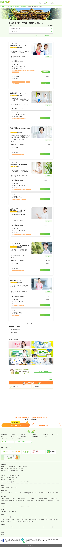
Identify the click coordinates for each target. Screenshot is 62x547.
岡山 (7, 477)
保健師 (11, 487)
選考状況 (23, 434)
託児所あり (41, 526)
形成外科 (18, 519)
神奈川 (8, 470)
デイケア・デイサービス (21, 500)
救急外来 (15, 492)
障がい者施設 (41, 500)
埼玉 (11, 470)
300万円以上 (3, 506)
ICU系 (19, 492)
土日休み (15, 526)
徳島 (5, 479)
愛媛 (10, 479)
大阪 (5, 475)
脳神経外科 (8, 519)
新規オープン (3, 526)
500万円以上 (15, 506)
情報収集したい (38, 386)
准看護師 (7, 487)
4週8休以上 (9, 526)
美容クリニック (35, 498)
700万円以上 (28, 506)
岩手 (15, 466)
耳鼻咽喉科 (34, 519)
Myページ (13, 434)
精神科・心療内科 (49, 519)
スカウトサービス (14, 436)
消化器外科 (3, 519)
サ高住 (36, 500)
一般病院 (3, 498)
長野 (22, 468)
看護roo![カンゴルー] (3, 6)
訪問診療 (49, 492)
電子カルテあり (56, 526)
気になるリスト (55, 434)
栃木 (19, 470)
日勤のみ (9, 511)
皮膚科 (39, 519)
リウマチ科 (7, 521)
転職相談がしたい (16, 386)
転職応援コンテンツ (25, 436)
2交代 (2, 511)
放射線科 (56, 519)
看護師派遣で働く (35, 436)
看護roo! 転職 (12, 6)
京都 (7, 475)
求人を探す (33, 434)
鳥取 (10, 477)
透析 (22, 492)
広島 (5, 477)
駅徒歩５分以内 (21, 526)
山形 (23, 466)
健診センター (47, 500)
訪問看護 (26, 492)
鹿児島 (24, 481)
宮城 (17, 466)
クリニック (29, 498)
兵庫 (10, 475)
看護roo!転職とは (4, 434)
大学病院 (7, 498)
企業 (58, 500)
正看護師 (3, 487)
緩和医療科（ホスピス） (31, 521)
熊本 (16, 481)
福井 (17, 468)
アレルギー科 (23, 521)
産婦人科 (26, 519)
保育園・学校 (43, 492)
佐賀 (10, 481)
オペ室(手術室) (10, 492)
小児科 (22, 519)
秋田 (20, 466)
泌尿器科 (43, 519)
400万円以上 (9, 506)
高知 (13, 479)
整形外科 (14, 519)
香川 (7, 479)
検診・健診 (37, 492)
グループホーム (30, 500)
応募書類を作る (45, 434)
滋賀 (13, 475)
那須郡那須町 (23, 6)
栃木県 (17, 6)
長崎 (13, 481)
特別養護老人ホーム (53, 498)
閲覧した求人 (3, 436)
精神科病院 (23, 498)
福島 (26, 466)
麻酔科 (2, 521)
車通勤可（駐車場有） (29, 526)
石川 (14, 468)
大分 (18, 481)
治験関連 (57, 492)
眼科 (30, 519)
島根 (13, 477)
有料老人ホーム (12, 500)
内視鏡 (53, 492)
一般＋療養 (12, 498)
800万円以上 (34, 506)
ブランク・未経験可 (48, 526)
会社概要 (3, 532)
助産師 (15, 487)
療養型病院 (18, 498)
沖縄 (28, 481)
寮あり (36, 526)
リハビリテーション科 (14, 521)
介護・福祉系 (31, 492)
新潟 (8, 468)
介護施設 (46, 498)
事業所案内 (3, 534)
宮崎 (21, 481)
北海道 (8, 466)
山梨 (19, 468)
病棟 (2, 492)
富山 (11, 468)
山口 (16, 477)
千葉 (14, 470)
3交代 (5, 511)
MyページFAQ (44, 436)
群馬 (22, 470)
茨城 (17, 470)
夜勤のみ (14, 511)
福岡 (7, 481)
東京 (5, 470)
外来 (5, 492)
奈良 (16, 475)
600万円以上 (21, 506)
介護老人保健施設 (4, 500)
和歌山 (19, 475)
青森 (12, 466)
